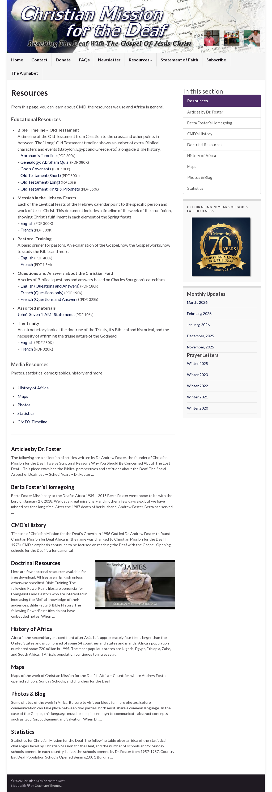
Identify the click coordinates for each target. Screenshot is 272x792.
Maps (23, 396)
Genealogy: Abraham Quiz (44, 162)
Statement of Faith (179, 59)
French (26, 229)
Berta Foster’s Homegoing (42, 487)
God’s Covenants (36, 168)
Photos (24, 404)
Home (17, 59)
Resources (140, 59)
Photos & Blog (28, 693)
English (26, 223)
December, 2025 (200, 336)
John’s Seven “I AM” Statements (46, 314)
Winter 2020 (197, 408)
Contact (39, 59)
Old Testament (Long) (40, 181)
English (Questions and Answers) (49, 285)
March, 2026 (197, 302)
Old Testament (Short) (40, 175)
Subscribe (216, 59)
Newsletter (109, 59)
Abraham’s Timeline (38, 155)
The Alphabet (24, 72)
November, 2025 (200, 347)
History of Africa (33, 387)
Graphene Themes (48, 785)
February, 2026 (199, 313)
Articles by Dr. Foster (36, 449)
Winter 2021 (197, 397)
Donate (63, 59)
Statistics (26, 413)
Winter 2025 (197, 363)
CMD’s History (28, 525)
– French (26, 264)
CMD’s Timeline (32, 421)
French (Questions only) (41, 292)
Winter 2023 (197, 374)
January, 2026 (198, 324)
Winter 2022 (197, 386)
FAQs (84, 59)
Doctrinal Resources (35, 563)
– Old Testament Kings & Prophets (49, 188)
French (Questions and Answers (49, 299)
